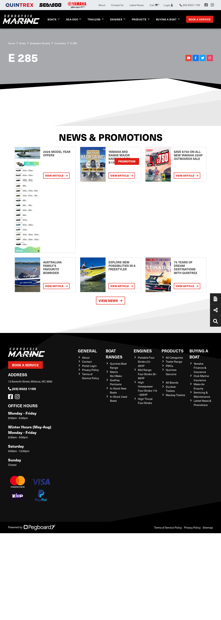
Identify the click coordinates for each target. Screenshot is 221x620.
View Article (56, 175)
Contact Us (117, 5)
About (101, 5)
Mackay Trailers (175, 395)
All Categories (174, 357)
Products (139, 19)
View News (110, 300)
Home (11, 43)
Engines (116, 19)
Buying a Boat (166, 19)
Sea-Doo (72, 19)
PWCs (169, 366)
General (87, 350)
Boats (52, 19)
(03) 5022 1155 (22, 388)
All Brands (172, 382)
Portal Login (89, 366)
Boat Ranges (114, 354)
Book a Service (200, 19)
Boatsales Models (40, 43)
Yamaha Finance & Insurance (200, 368)
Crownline (60, 43)
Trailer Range (174, 361)
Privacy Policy (90, 370)
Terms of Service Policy (168, 527)
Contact (87, 361)
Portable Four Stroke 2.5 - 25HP (146, 362)
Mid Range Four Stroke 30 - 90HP (147, 374)
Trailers (94, 19)
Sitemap (208, 527)
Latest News (136, 5)
